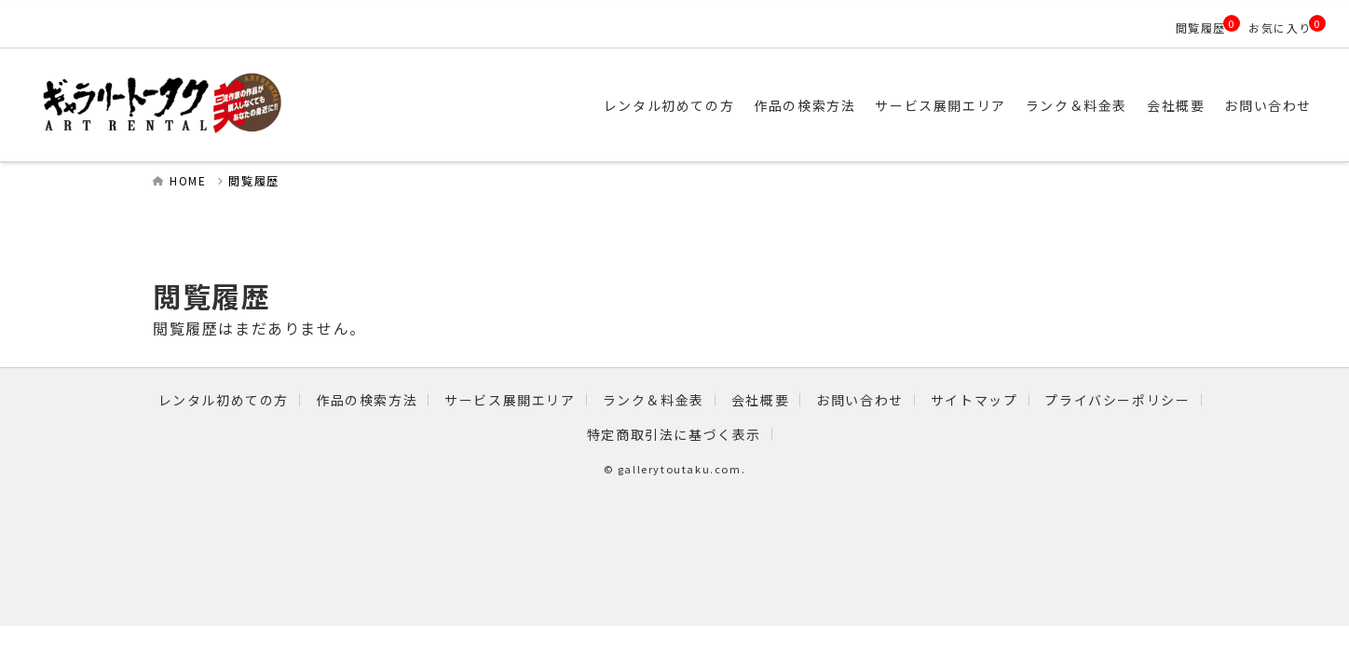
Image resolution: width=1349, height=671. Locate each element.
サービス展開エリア (940, 105)
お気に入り (1280, 27)
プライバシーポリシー (1117, 399)
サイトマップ (974, 399)
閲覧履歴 (1201, 27)
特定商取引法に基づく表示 (674, 434)
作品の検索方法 (804, 105)
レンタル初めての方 (669, 105)
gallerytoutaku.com (680, 468)
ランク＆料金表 (1076, 105)
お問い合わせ (1268, 105)
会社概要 (1176, 105)
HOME (188, 180)
